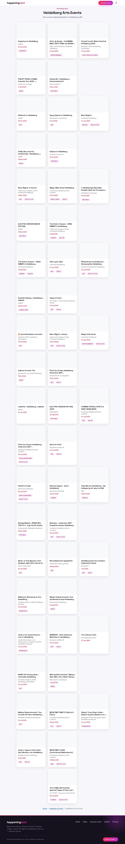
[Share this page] (116, 3)
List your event (105, 3)
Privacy (115, 822)
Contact (107, 822)
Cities (85, 822)
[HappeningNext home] (16, 3)
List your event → (110, 839)
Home (78, 822)
